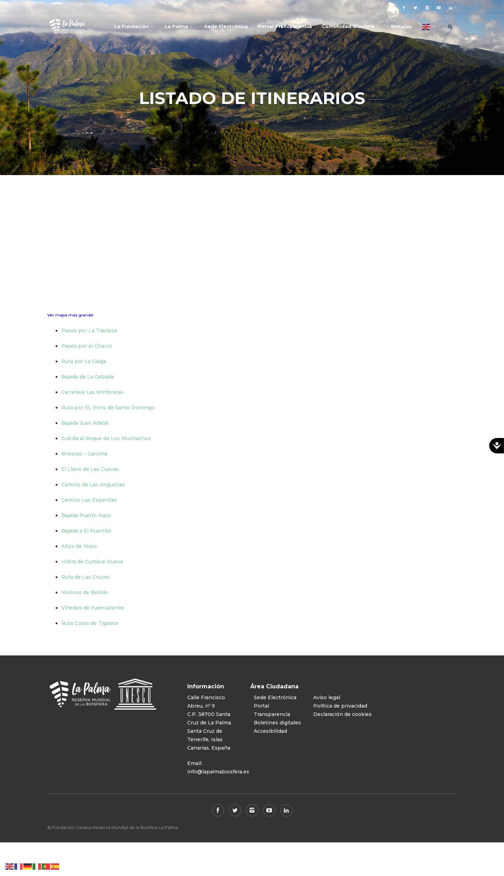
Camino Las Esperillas (89, 500)
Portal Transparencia (285, 26)
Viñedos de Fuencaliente (92, 608)
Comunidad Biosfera (348, 26)
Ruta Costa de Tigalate (89, 623)
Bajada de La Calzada (87, 377)
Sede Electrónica (226, 26)
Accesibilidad (270, 731)
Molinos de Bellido (84, 592)
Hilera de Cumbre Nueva (92, 561)
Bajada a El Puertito (86, 531)
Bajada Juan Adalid (84, 423)
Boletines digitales (277, 722)
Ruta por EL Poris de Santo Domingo (108, 407)
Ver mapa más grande (70, 315)
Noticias (401, 26)
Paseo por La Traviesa (89, 330)
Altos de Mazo (79, 546)
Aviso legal (326, 697)
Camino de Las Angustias (93, 484)
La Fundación (131, 26)
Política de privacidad (340, 706)
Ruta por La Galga (83, 361)
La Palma (176, 26)
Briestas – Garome (84, 454)
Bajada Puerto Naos (86, 515)
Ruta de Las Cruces (85, 577)
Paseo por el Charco (86, 346)
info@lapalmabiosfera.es (218, 772)
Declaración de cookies (342, 714)
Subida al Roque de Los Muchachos (106, 438)
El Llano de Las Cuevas (90, 469)
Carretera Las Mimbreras (92, 392)
